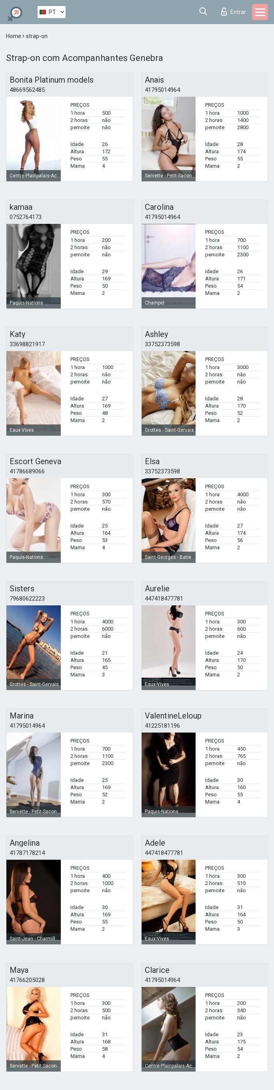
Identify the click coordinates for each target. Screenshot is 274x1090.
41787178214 (27, 853)
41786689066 (27, 471)
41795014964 (162, 89)
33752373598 (162, 344)
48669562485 (27, 89)
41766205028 (27, 980)
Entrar (233, 11)
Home (14, 36)
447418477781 (164, 598)
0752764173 (26, 217)
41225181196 (162, 725)
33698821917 (27, 344)
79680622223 (27, 598)
